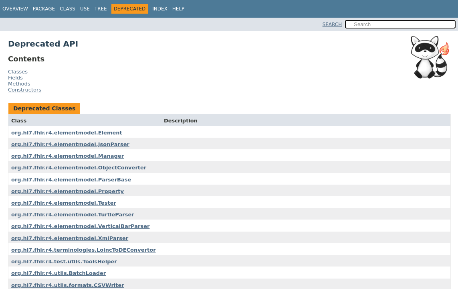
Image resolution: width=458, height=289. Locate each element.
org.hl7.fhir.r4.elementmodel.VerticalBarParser (80, 226)
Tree (101, 9)
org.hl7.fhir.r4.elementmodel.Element (66, 133)
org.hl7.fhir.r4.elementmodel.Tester (63, 203)
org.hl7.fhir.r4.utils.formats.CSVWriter (67, 285)
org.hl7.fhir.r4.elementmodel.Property (67, 191)
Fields (15, 78)
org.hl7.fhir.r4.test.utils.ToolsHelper (64, 261)
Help (178, 9)
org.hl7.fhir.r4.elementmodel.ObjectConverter (78, 168)
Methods (19, 84)
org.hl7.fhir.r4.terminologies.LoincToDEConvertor (83, 250)
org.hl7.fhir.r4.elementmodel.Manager (67, 156)
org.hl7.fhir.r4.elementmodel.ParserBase (71, 180)
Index (159, 9)
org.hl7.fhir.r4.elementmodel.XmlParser (69, 238)
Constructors (24, 90)
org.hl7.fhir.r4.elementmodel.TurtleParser (72, 215)
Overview (15, 9)
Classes (18, 72)
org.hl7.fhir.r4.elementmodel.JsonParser (70, 144)
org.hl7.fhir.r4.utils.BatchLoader (58, 273)
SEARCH (332, 24)
